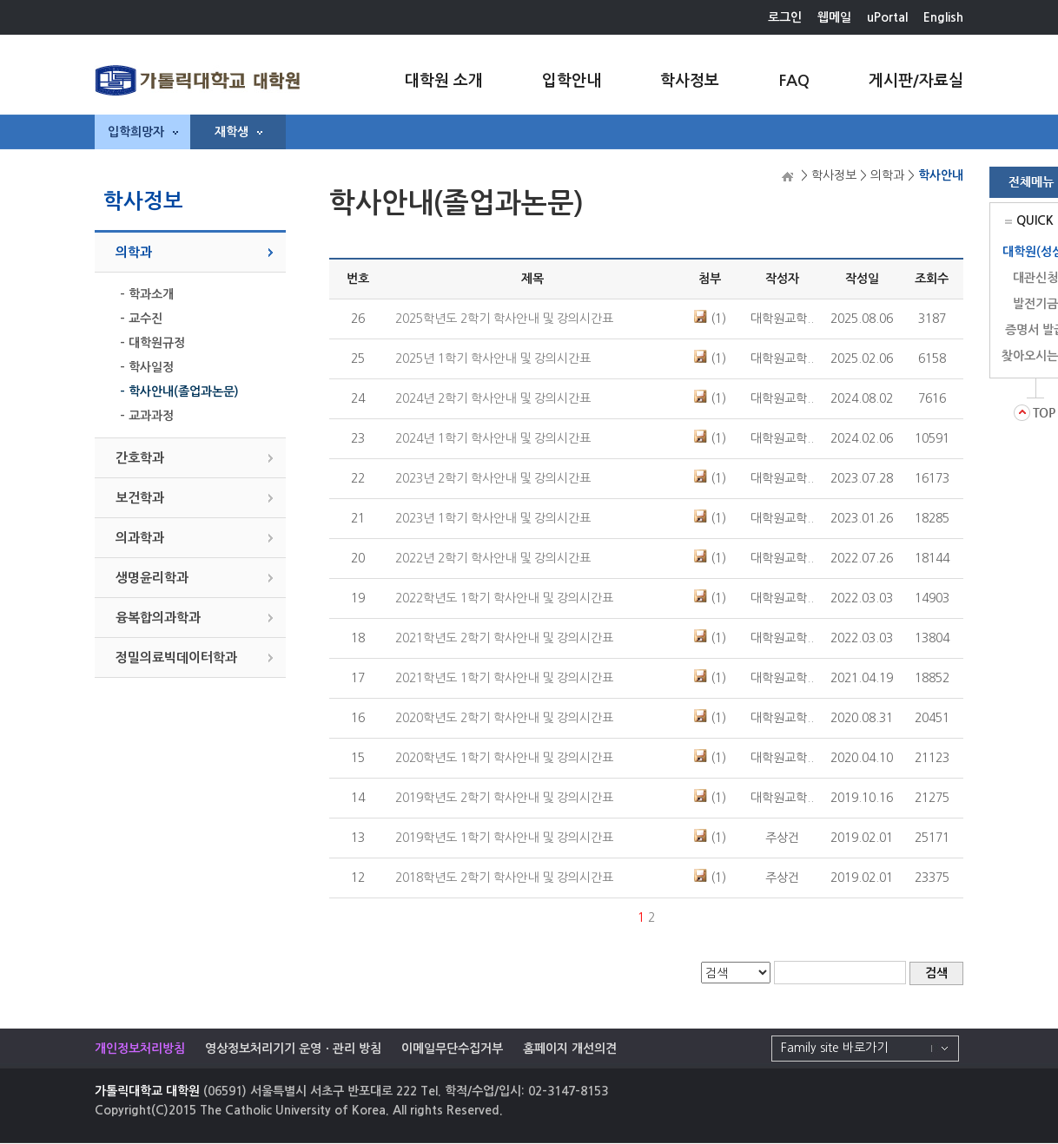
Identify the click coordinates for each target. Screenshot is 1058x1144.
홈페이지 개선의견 (570, 1048)
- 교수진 (141, 318)
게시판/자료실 (916, 81)
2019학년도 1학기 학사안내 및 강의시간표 (504, 838)
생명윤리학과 (152, 577)
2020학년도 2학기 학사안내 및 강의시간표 (504, 718)
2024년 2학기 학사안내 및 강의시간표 (493, 398)
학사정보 (689, 81)
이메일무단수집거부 (452, 1048)
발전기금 (1035, 304)
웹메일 (834, 17)
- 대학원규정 (152, 343)
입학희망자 (143, 132)
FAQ (794, 81)
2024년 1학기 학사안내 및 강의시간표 (493, 438)
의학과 (134, 252)
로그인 (785, 17)
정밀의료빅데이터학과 (176, 657)
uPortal (887, 17)
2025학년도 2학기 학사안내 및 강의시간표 (504, 318)
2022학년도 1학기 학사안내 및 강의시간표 (504, 598)
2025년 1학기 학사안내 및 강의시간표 (493, 358)
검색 (936, 973)
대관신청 (1035, 278)
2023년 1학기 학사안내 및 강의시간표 (493, 518)
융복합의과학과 (158, 617)
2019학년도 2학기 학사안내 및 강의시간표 (504, 798)
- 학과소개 (147, 294)
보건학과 (140, 497)
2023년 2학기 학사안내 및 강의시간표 (493, 478)
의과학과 (140, 537)
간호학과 (140, 457)
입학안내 (571, 81)
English (943, 17)
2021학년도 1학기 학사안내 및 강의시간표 (504, 678)
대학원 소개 (444, 81)
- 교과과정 (147, 416)
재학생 (238, 132)
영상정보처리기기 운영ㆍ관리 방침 (293, 1048)
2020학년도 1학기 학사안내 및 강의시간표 (504, 758)
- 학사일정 (147, 367)
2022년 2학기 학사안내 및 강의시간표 (493, 558)
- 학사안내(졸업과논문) (179, 391)
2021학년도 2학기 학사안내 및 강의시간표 (504, 638)
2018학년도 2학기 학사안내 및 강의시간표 (504, 877)
